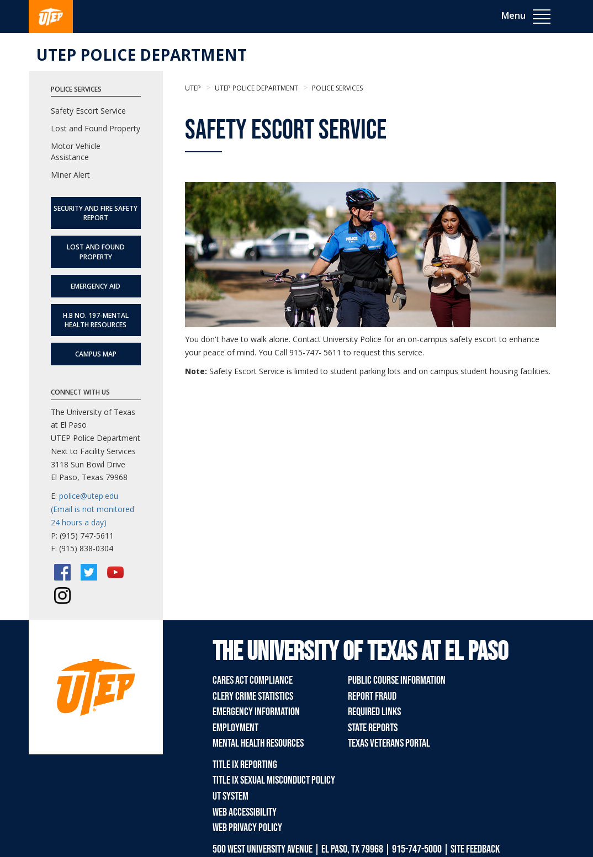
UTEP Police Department (141, 54)
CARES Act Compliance (253, 680)
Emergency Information (256, 711)
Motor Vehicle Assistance (75, 151)
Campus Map (96, 354)
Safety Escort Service (88, 110)
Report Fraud (372, 696)
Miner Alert (70, 174)
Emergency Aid (95, 286)
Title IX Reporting (245, 764)
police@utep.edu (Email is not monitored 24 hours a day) (92, 509)
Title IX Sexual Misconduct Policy (274, 780)
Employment (235, 727)
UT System (230, 796)
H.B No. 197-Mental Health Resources (96, 320)
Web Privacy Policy (247, 827)
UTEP (193, 88)
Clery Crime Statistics (253, 696)
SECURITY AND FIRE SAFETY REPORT (95, 213)
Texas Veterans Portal (389, 743)
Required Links (374, 711)
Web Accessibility (245, 812)
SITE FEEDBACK (475, 849)
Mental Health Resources (258, 743)
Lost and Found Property (95, 128)
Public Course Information (397, 680)
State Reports (373, 727)
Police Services (336, 88)
